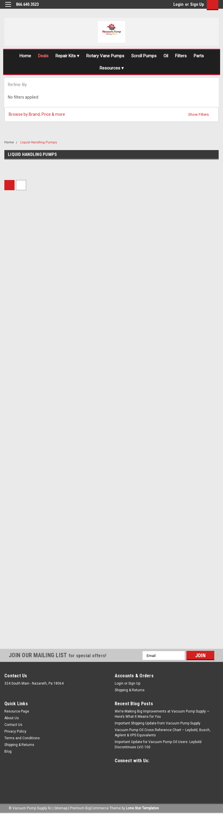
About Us (11, 718)
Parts (199, 55)
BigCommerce (97, 808)
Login (178, 4)
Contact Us (13, 725)
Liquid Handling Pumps (38, 142)
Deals (43, 55)
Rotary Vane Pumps (105, 55)
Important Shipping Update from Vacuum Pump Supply (157, 723)
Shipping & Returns (130, 690)
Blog (8, 751)
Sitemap (60, 808)
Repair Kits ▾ (67, 55)
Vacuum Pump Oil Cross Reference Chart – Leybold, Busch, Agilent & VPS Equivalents (163, 732)
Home (25, 55)
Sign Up (197, 4)
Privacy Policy (15, 731)
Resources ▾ (112, 68)
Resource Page (16, 711)
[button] (111, 114)
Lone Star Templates (142, 808)
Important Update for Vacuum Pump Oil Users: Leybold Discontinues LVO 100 (158, 744)
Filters (181, 55)
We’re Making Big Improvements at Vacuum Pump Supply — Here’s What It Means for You (162, 714)
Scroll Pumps (144, 55)
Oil (165, 55)
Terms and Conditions (22, 738)
